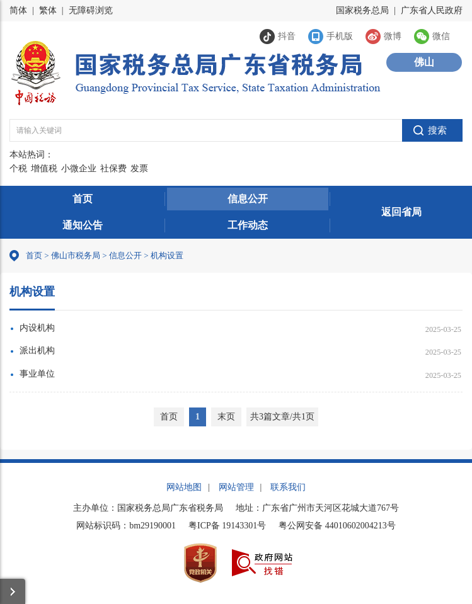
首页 (82, 198)
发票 (139, 168)
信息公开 (247, 198)
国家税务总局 (362, 10)
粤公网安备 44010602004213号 (337, 525)
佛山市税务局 (75, 255)
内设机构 (37, 328)
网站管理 (236, 487)
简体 (18, 10)
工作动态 (247, 225)
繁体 (48, 10)
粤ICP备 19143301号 (227, 525)
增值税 (44, 168)
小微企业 (78, 168)
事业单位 (37, 374)
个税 (18, 168)
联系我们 (288, 487)
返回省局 (401, 212)
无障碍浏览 (91, 10)
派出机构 (37, 350)
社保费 (113, 168)
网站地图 (184, 487)
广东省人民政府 (432, 10)
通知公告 (82, 225)
